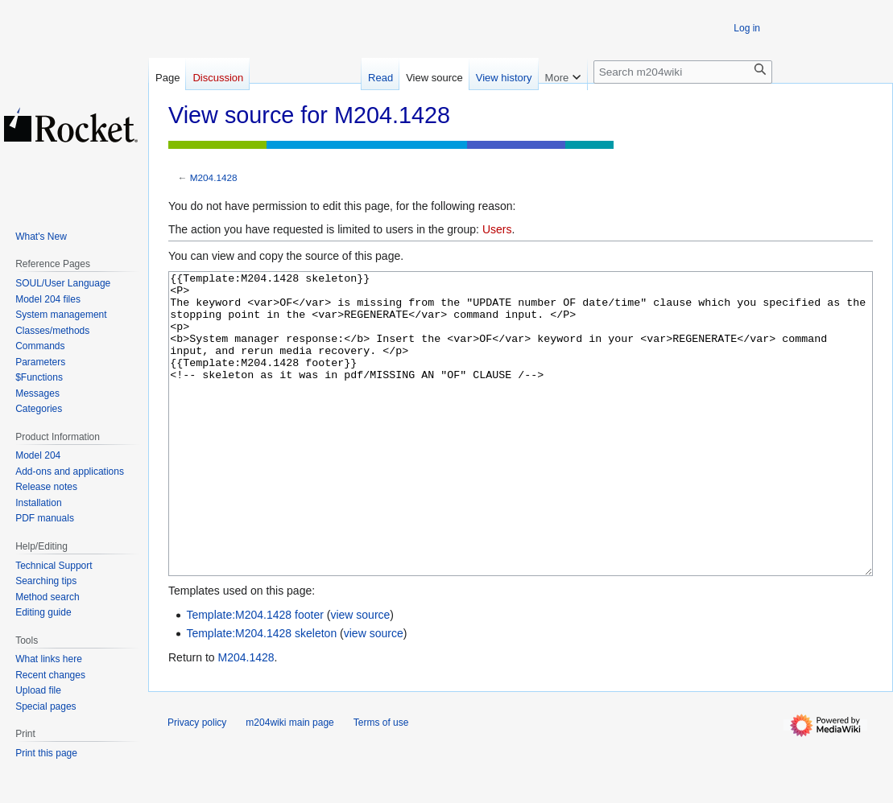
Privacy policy (196, 783)
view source (360, 675)
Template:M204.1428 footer (254, 675)
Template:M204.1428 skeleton (261, 693)
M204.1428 (214, 177)
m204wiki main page (289, 783)
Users (497, 229)
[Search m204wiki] (682, 72)
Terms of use (381, 783)
